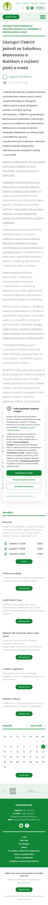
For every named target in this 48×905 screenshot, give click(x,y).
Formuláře (34, 3)
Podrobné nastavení (24, 486)
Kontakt (42, 3)
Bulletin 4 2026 (26, 543)
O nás (24, 837)
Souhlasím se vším (24, 473)
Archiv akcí (24, 775)
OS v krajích (24, 844)
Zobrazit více (24, 588)
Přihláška (40, 8)
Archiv (24, 561)
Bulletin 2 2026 (26, 553)
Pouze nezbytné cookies (24, 480)
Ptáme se (26, 3)
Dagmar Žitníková (17, 76)
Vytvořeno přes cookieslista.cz (19, 496)
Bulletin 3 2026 (26, 548)
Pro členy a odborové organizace (24, 851)
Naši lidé (24, 840)
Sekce (24, 847)
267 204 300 (28, 810)
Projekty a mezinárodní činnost (24, 861)
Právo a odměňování (24, 854)
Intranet (18, 3)
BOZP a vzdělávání (24, 857)
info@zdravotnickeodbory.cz (23, 816)
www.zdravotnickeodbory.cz (26, 819)
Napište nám (11, 17)
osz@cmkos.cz (27, 813)
